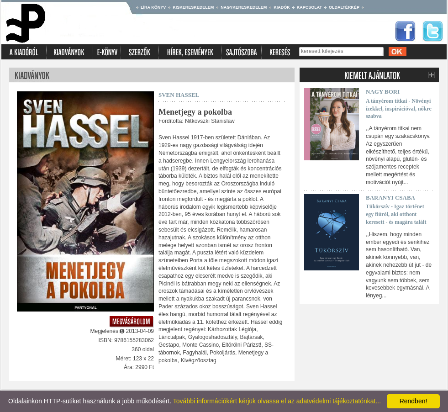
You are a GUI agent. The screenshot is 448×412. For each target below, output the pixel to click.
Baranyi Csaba (390, 197)
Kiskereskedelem (193, 7)
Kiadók (282, 7)
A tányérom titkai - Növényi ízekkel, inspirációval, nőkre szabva (399, 109)
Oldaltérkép (344, 7)
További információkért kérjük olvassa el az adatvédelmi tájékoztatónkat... (277, 401)
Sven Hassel (178, 94)
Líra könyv (153, 7)
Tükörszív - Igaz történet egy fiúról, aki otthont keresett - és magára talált (396, 214)
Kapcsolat (309, 7)
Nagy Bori (383, 91)
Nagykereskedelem (244, 7)
